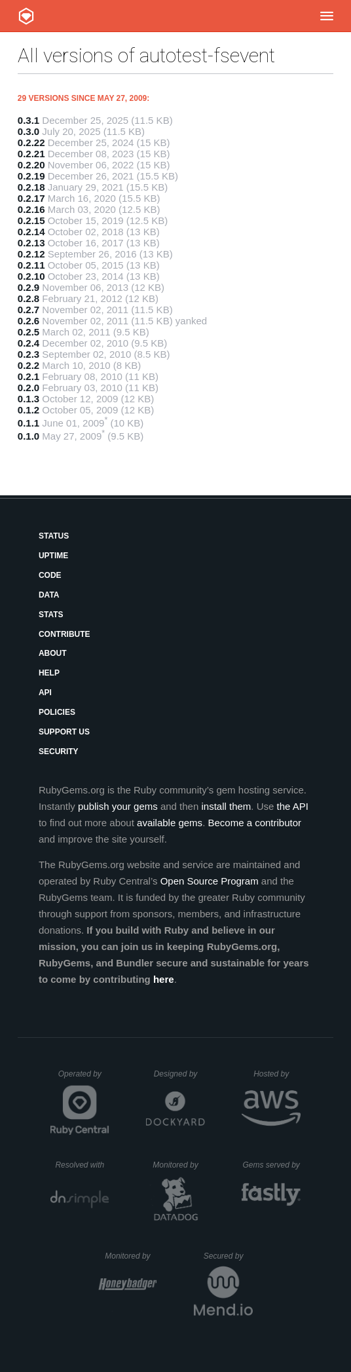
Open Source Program (209, 880)
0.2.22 (31, 142)
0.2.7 (28, 309)
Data (49, 595)
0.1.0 (28, 436)
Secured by (228, 1256)
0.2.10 (31, 276)
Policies (57, 712)
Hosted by (277, 1073)
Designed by (179, 1073)
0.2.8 (28, 298)
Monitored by (179, 1165)
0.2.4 (28, 343)
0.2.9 (28, 287)
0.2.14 (31, 231)
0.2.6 (28, 320)
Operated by (83, 1078)
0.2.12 (31, 253)
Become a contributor (254, 822)
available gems (169, 822)
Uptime (53, 555)
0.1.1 (28, 423)
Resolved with (82, 1165)
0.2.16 (31, 209)
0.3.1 (28, 120)
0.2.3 (28, 354)
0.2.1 (28, 376)
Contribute (64, 634)
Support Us (64, 731)
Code (50, 575)
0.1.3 (28, 398)
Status (54, 536)
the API (292, 806)
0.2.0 (28, 387)
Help (49, 672)
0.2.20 (31, 164)
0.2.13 (31, 242)
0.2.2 (28, 365)
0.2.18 (31, 187)
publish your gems (118, 806)
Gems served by (271, 1165)
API (45, 692)
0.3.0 (28, 131)
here (163, 979)
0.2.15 (31, 220)
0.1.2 (28, 409)
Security (59, 751)
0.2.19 (31, 175)
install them (226, 806)
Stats (51, 614)
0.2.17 (31, 198)
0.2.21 (31, 153)
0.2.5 (28, 331)
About (53, 653)
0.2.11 (31, 265)
